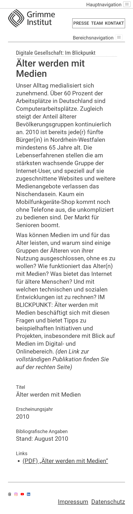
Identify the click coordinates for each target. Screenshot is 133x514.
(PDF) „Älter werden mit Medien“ (65, 460)
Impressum (73, 501)
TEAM (97, 23)
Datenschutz (108, 501)
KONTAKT (114, 23)
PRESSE (81, 23)
